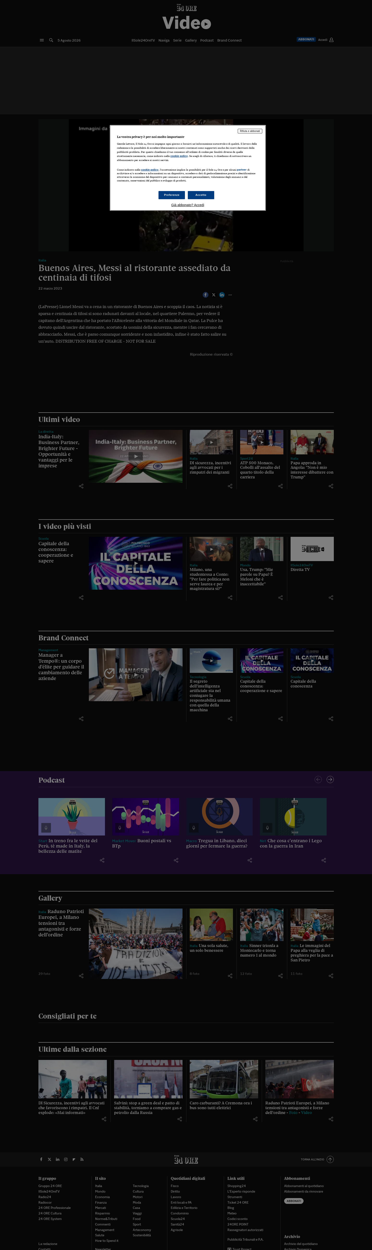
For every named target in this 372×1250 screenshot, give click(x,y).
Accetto (201, 194)
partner (242, 169)
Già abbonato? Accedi (187, 205)
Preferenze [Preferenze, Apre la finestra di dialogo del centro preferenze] (171, 194)
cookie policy (179, 156)
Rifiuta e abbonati (250, 131)
